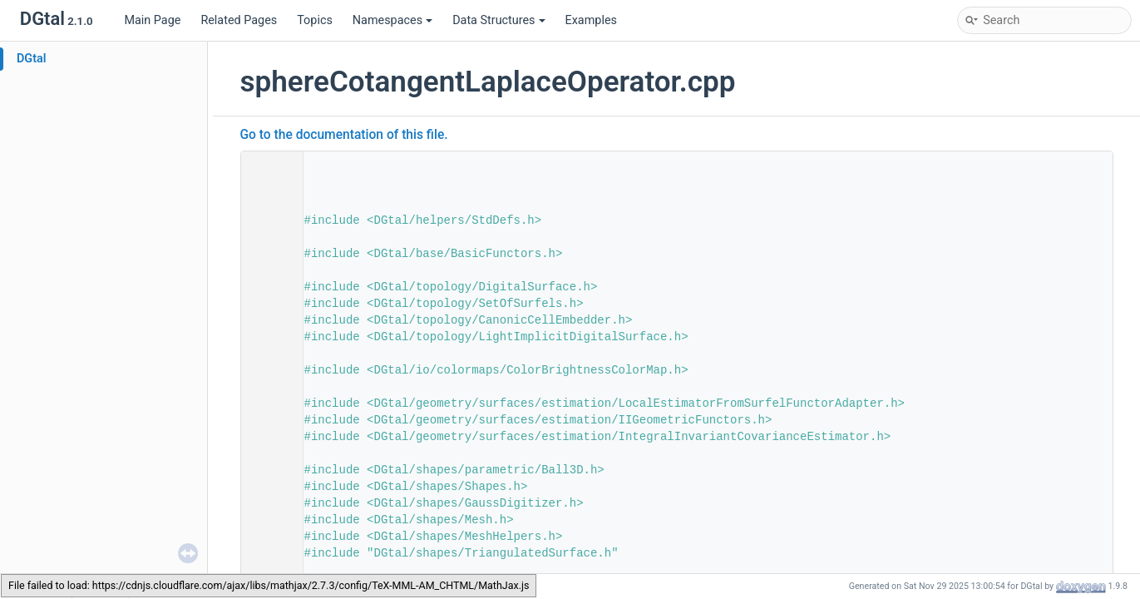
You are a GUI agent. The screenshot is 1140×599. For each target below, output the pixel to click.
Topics (315, 20)
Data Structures (498, 20)
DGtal (32, 59)
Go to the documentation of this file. (344, 134)
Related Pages (238, 20)
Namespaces (392, 20)
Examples (591, 20)
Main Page (152, 20)
